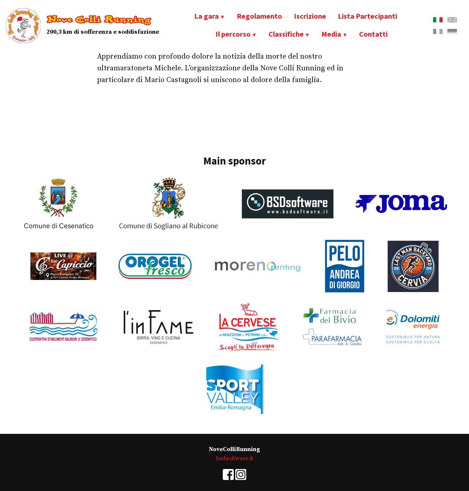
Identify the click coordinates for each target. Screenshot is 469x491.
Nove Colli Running (99, 20)
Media (331, 33)
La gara (206, 16)
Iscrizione (310, 16)
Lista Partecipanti (367, 16)
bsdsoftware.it (234, 458)
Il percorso (233, 33)
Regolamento (259, 16)
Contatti (373, 33)
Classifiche (286, 33)
